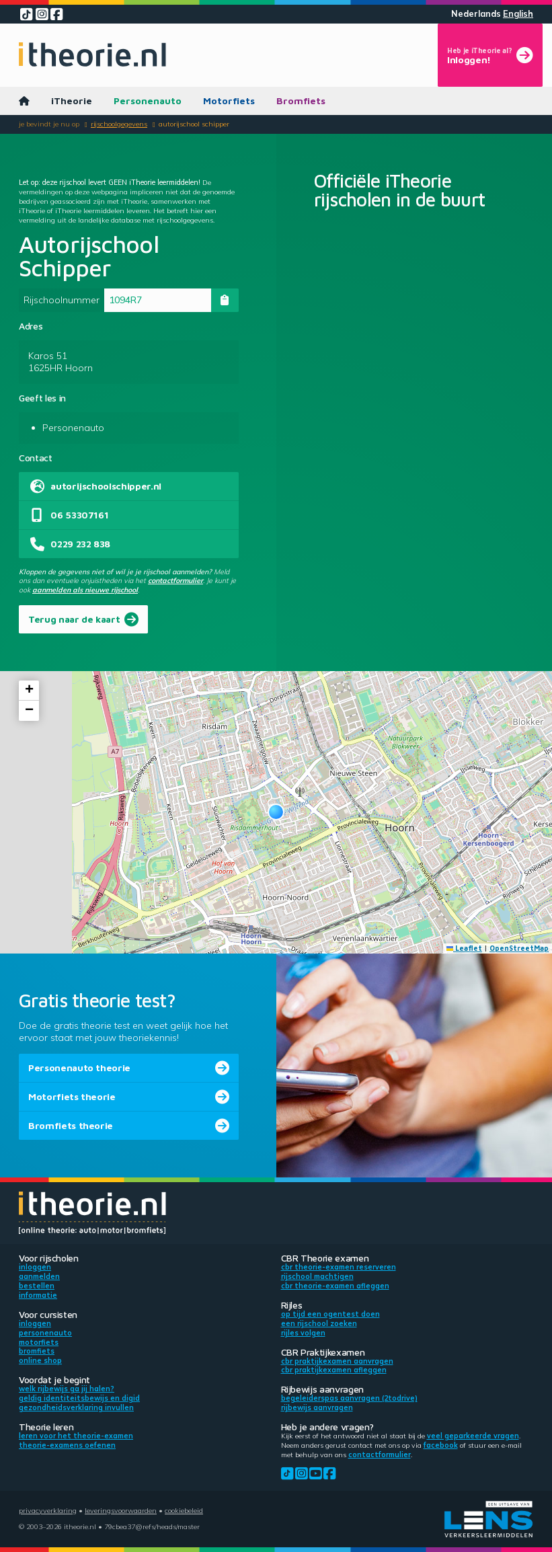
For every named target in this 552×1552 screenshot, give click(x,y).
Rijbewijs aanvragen (317, 1407)
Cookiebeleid (184, 1510)
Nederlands (476, 13)
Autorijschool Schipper (194, 123)
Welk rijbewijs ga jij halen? (66, 1388)
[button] (276, 812)
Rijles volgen (303, 1332)
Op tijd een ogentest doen (330, 1314)
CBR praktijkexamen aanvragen (337, 1361)
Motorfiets (229, 100)
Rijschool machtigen (317, 1276)
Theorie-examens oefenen (67, 1445)
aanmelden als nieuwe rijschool (85, 589)
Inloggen (35, 1267)
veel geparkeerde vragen (473, 1435)
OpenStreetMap (519, 948)
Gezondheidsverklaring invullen (76, 1407)
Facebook (441, 1445)
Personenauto (148, 100)
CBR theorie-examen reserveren (338, 1267)
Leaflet (464, 948)
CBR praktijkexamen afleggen (334, 1369)
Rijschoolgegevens (119, 123)
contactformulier (175, 580)
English (518, 13)
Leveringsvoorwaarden (121, 1510)
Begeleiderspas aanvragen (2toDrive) (349, 1398)
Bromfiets (300, 100)
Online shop (40, 1360)
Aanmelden (39, 1276)
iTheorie (71, 100)
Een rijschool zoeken (319, 1323)
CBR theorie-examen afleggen (335, 1285)
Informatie (38, 1295)
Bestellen (36, 1285)
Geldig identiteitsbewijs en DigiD (79, 1398)
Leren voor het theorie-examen (76, 1435)
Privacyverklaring (48, 1510)
